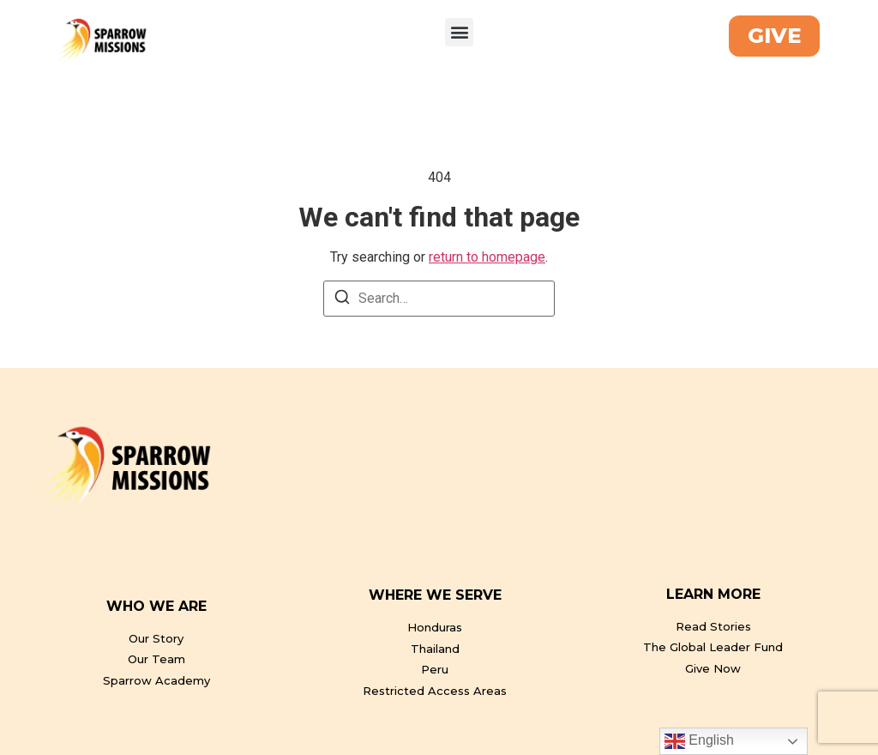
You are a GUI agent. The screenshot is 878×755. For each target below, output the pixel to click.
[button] (459, 32)
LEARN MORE (713, 594)
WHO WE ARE (156, 606)
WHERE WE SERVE (435, 595)
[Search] (342, 299)
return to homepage (487, 257)
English (699, 741)
